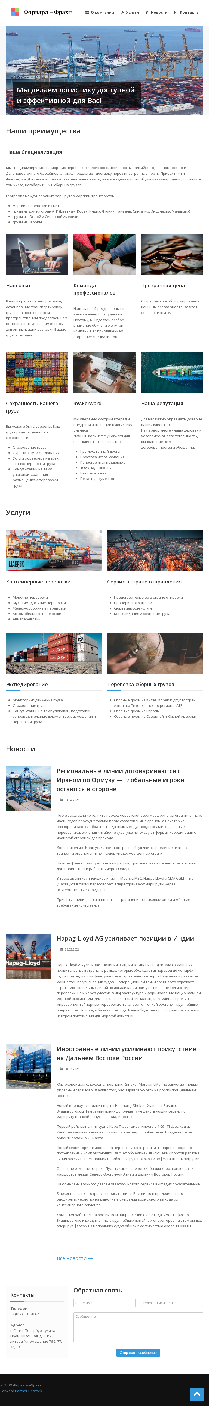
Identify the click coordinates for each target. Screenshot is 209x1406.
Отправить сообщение (138, 1353)
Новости (157, 12)
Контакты (186, 12)
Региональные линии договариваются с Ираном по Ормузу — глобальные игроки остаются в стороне (121, 780)
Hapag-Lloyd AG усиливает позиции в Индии (125, 938)
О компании (99, 12)
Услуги (130, 12)
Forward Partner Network (21, 1390)
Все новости (75, 1258)
